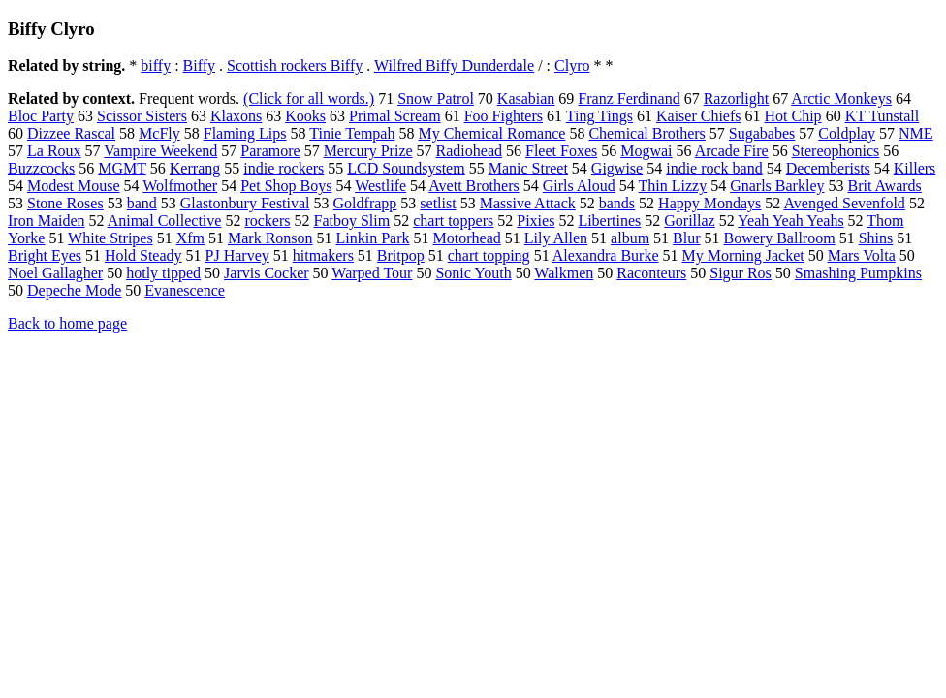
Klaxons (236, 116)
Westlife (380, 185)
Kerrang (195, 168)
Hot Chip (793, 116)
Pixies (535, 220)
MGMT (122, 168)
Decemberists (828, 168)
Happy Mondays (709, 203)
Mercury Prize (368, 151)
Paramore (270, 151)
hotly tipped (163, 273)
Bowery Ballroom (780, 238)
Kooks (305, 116)
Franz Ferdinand (628, 98)
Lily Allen (555, 238)
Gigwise (617, 168)
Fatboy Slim (352, 220)
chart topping (489, 255)
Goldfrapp (365, 203)
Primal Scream (395, 116)
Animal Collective (165, 220)
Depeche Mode (74, 290)
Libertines (609, 220)
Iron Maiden (46, 220)
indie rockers (283, 168)
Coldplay (846, 133)
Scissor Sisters (142, 116)
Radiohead (469, 151)
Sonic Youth (473, 273)
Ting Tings (599, 116)
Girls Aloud (579, 185)
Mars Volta (862, 255)
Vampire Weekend (160, 151)
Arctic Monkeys (841, 98)
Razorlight (737, 98)
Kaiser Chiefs (698, 116)
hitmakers (323, 255)
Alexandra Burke (605, 255)
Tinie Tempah (351, 133)
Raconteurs (651, 273)
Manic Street (528, 168)
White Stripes (110, 238)
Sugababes (762, 133)
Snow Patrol (435, 98)
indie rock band (714, 168)
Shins (876, 238)
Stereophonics (836, 151)
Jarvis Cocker (266, 273)
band (142, 203)
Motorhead (467, 238)
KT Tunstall (882, 116)
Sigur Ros (741, 273)
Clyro (571, 65)
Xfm (190, 238)
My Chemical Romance (491, 133)
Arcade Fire (732, 151)
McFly (159, 133)
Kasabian (526, 98)
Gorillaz (689, 220)
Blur (686, 238)
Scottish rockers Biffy (295, 65)
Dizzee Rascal (71, 133)
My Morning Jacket (742, 255)
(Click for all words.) (308, 98)
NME (916, 133)
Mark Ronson (270, 238)
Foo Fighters (503, 116)
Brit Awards (884, 185)
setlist (438, 203)
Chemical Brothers (646, 133)
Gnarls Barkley (777, 185)
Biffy (199, 65)
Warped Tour (371, 273)
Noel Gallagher (55, 273)
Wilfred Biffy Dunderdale (454, 65)
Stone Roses (65, 203)
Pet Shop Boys (285, 185)
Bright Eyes (44, 255)
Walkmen (563, 273)
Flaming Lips (245, 133)
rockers (267, 220)
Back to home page (67, 323)
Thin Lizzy (673, 185)
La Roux (54, 151)
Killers (915, 168)
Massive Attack (528, 203)
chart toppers (453, 220)
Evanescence (184, 290)
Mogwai (646, 151)
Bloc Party (41, 116)
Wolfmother (179, 185)
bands (617, 203)
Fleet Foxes (561, 151)
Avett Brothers (473, 185)
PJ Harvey (237, 255)
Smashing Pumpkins (858, 273)
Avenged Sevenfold (843, 203)
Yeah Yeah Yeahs (791, 220)
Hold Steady (143, 255)
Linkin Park (373, 238)
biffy (156, 65)
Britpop (401, 255)
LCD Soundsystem (405, 168)
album (630, 238)
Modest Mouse (73, 185)
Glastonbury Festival (245, 203)
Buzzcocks (41, 168)
